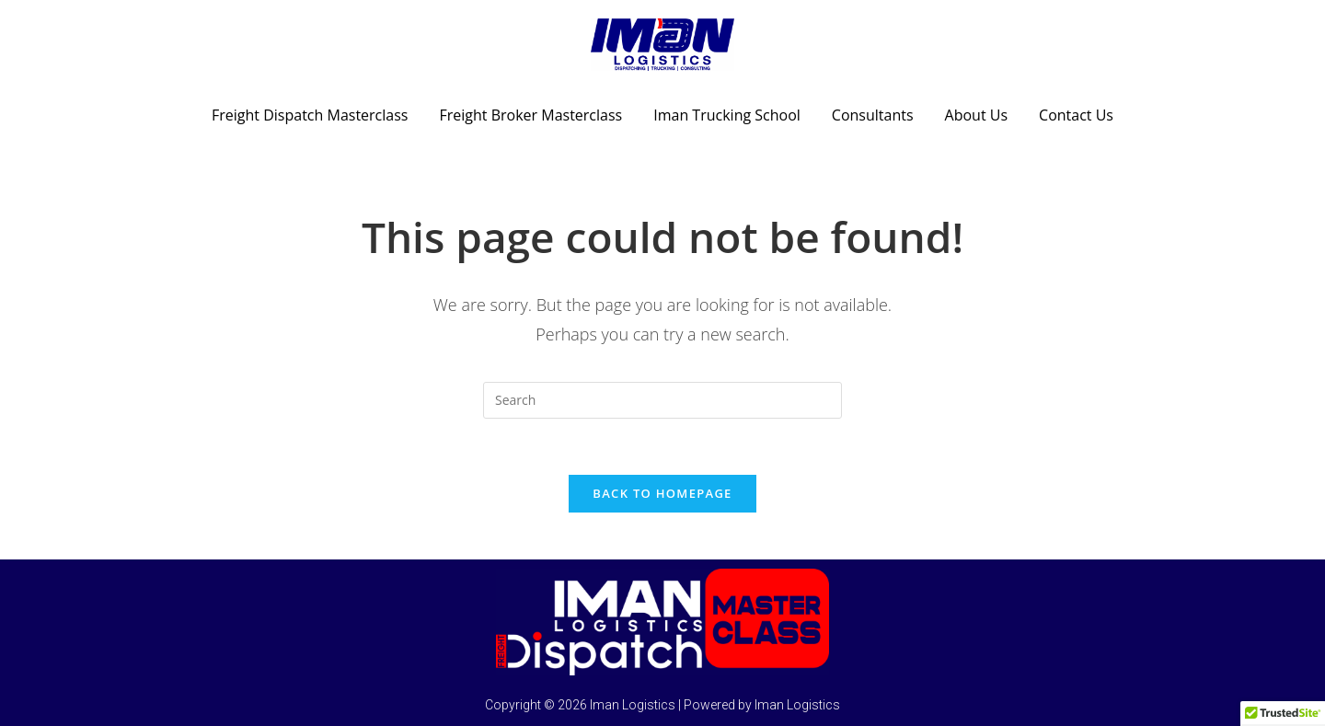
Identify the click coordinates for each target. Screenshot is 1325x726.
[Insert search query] (662, 400)
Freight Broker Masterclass (530, 115)
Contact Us (1076, 115)
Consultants (873, 115)
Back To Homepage (662, 493)
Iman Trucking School (727, 115)
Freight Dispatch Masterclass (310, 115)
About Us (976, 115)
